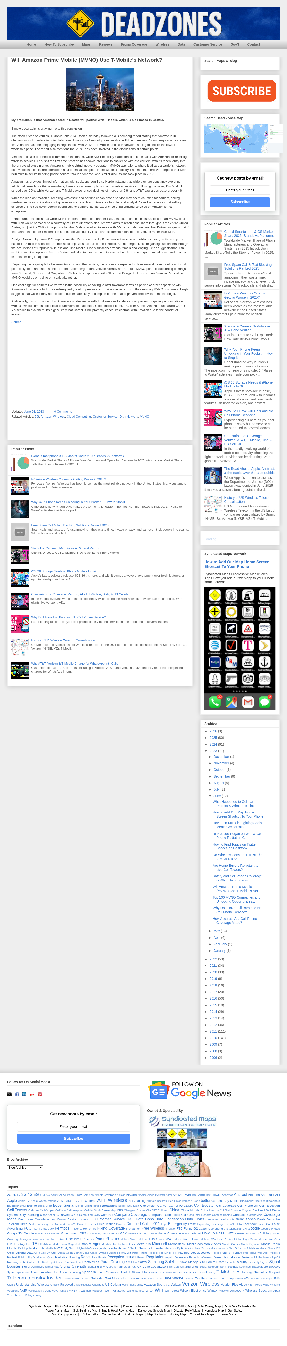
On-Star (51, 1252)
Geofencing (215, 1228)
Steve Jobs (140, 1272)
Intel (48, 1239)
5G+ (42, 1194)
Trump (230, 1278)
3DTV (16, 1195)
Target (250, 1272)
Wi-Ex (149, 1290)
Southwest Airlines (239, 1266)
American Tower (209, 1195)
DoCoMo (71, 1224)
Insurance (38, 1239)
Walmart (86, 1290)
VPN (72, 1290)
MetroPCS (144, 1244)
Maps (86, 44)
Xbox (276, 1290)
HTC (230, 1233)
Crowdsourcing (45, 1219)
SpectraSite (23, 1272)
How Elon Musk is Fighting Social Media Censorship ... (238, 825)
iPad (98, 1239)
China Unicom (210, 1210)
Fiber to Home (81, 1228)
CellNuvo (60, 1210)
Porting (225, 1252)
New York (200, 1248)
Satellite (171, 1262)
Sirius (123, 1266)
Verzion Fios (229, 1284)
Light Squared (252, 1239)
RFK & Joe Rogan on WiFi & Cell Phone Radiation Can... (237, 836)
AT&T (61, 1201)
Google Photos (270, 1228)
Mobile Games (231, 1244)
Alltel (169, 1194)
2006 (214, 1057)
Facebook (250, 1224)
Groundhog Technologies (103, 1233)
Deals (261, 1219)
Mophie (26, 1248)
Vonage (63, 1290)
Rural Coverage (113, 1262)
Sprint (87, 1272)
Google (254, 1228)
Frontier (171, 1228)
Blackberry (246, 1200)
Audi (131, 1201)
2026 (214, 731)
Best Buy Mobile (227, 1201)
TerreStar (77, 1278)
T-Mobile (226, 1271)
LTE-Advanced (46, 1244)
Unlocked (66, 1284)
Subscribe (240, 202)
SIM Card (106, 1266)
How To (208, 1233)
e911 (156, 1224)
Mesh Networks (111, 1244)
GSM (123, 1233)
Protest (12, 1257)
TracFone (201, 1278)
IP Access (87, 1239)
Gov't (235, 44)
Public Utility (25, 1257)
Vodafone (13, 1290)
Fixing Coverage (134, 44)
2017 (214, 992)
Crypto (81, 1219)
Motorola (38, 1248)
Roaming (13, 1262)
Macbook (61, 1244)
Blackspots (273, 1200)
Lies (230, 1239)
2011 (214, 1031)
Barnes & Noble (191, 1201)
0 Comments (63, 411)
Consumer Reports (199, 1214)
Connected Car (175, 1215)
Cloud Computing (79, 416)
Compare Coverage (130, 1215)
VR (77, 1290)
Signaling (93, 1266)
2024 (214, 744)
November (221, 763)
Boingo (32, 1205)
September (222, 776)
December (221, 757)
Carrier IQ (176, 1205)
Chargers (130, 1210)
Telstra (67, 1278)
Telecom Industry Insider (34, 1277)
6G (48, 1194)
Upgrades (98, 1284)
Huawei (240, 1233)
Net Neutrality (112, 1248)
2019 (214, 978)
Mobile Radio (270, 1244)
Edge (164, 1224)
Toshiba (190, 1278)
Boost (49, 1206)
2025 (214, 738)
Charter (141, 1210)
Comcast (107, 1215)
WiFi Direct (172, 1290)
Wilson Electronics (193, 1290)
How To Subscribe (59, 44)
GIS (226, 1228)
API (277, 1194)
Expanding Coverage (210, 1224)
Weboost (97, 1290)
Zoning (37, 1295)
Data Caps (145, 1219)
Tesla (87, 1278)
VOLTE (47, 1290)
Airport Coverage (105, 1194)
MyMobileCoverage (89, 1248)
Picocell (153, 1252)
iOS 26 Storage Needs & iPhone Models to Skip (64, 571)
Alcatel (161, 1195)
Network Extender (151, 1248)
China (174, 1210)
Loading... (211, 539)
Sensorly (253, 1262)
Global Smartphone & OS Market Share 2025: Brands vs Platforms (77, 456)
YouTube (12, 1295)
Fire (94, 1228)
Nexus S (243, 1248)
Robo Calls (27, 1262)
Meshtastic (129, 1244)
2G (9, 1195)
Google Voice (33, 1233)
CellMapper (47, 1210)
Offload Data (25, 1252)
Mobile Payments (250, 1244)
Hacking (142, 1233)
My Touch (70, 1248)
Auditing (140, 1201)
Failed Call (264, 1224)
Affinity (54, 1195)
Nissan (263, 1248)
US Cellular (113, 1284)
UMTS (11, 1284)
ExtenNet (230, 1224)
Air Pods (68, 1194)
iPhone (111, 1238)
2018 (214, 985)
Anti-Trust (267, 1195)
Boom (41, 1206)
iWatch (134, 1239)
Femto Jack (46, 1228)
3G (24, 1195)
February (220, 944)
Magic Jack (74, 1244)
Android (240, 1195)
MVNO (144, 416)
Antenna (254, 1195)
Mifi (184, 1244)
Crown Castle (66, 1219)
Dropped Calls (138, 1224)
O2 (278, 1248)
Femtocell (63, 1228)
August (219, 783)
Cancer (162, 1205)
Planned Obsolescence (194, 1252)
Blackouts (259, 1201)
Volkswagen (35, 1290)
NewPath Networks (217, 1248)
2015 (214, 1005)
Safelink (132, 1262)
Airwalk (152, 1194)
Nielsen (254, 1248)
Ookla (61, 1252)
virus (266, 1284)
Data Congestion (169, 1219)
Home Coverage (169, 1233)
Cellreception (75, 1210)
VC (168, 1284)
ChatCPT (151, 1210)
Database (211, 1219)
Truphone (240, 1278)
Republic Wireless (200, 1257)
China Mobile (190, 1210)
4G (30, 1195)
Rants (86, 1257)
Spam (11, 1272)
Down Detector (86, 1224)
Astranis (52, 1201)
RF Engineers (262, 1257)
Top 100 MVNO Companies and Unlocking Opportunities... (236, 899)
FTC (180, 1228)
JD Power (157, 1239)
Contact (253, 44)
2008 (214, 1051)
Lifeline (238, 1239)
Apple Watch (39, 1200)
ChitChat (225, 1210)
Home (31, 44)
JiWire (169, 1239)
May (217, 931)
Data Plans (194, 1219)
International (59, 1239)
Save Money (189, 1262)
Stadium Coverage (106, 1272)
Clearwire (63, 1215)
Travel (213, 1278)
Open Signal (74, 1252)
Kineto (186, 1239)
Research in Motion (226, 1257)
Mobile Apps (212, 1244)
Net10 (126, 1248)
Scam (220, 1262)
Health (153, 1233)
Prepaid (236, 1252)
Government (69, 1233)
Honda (186, 1233)
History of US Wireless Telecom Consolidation (63, 640)
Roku (38, 1262)
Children (163, 1210)
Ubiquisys (266, 1278)
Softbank (213, 1266)
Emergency (177, 1224)
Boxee (79, 1205)
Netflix (134, 1248)
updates (86, 1284)
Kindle (178, 1239)
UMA (276, 1278)
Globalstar (235, 1228)
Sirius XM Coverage (142, 1266)
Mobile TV (14, 1248)
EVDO (192, 1224)
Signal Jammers (32, 1266)
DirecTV (25, 1224)
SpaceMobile (260, 1266)
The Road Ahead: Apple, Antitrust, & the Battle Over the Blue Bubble (249, 471)
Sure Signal (186, 1272)
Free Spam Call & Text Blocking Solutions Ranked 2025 (70, 525)
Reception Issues (121, 1257)
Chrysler (247, 1210)
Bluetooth (13, 1205)
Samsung (156, 1262)
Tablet (241, 1272)
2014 (214, 1011)
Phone (143, 1252)
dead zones (246, 1219)
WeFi (108, 1290)
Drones (120, 1224)
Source (16, 322)
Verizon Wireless (200, 1283)
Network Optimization (179, 1248)
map (85, 1244)
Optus (85, 1253)
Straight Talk (156, 1272)
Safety (142, 1262)
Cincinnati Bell (262, 1210)
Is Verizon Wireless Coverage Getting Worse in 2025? (68, 479)
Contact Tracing (222, 1214)
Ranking (74, 1257)
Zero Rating (25, 1295)
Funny (188, 1228)
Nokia (271, 1248)
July (216, 789)
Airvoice (142, 1195)
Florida (130, 1228)
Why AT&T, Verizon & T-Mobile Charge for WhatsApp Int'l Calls (74, 663)
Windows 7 (237, 1290)
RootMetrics (90, 1262)
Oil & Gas (40, 1253)
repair (169, 1257)
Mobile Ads (195, 1244)
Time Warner (173, 1278)
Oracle (94, 1253)
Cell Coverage (226, 1205)
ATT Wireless (112, 1200)
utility (140, 1284)
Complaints (156, 1215)
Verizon (176, 1284)
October (219, 770)
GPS (83, 1233)
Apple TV (24, 1200)
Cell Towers (17, 1210)
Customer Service (207, 44)
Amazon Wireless (53, 416)
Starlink (125, 1272)
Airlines (89, 1194)
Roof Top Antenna (52, 1262)
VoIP (23, 1290)
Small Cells (173, 1267)
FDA (35, 1228)
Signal (264, 1262)
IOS (70, 1239)
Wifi (159, 1290)
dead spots (226, 1219)
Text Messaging (116, 1278)
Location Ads (271, 1239)
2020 (214, 972)
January (219, 951)
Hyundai (250, 1233)
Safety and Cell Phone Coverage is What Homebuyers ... (237, 878)
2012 (214, 1025)
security (242, 1262)
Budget (122, 1206)
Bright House (92, 1205)
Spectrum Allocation (44, 1272)
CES (120, 1210)
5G (37, 416)
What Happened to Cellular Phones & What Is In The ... (235, 804)
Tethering (97, 1278)
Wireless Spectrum (258, 1290)
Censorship (109, 1210)
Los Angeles (21, 1244)
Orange (103, 1252)
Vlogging (275, 1284)
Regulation (155, 1257)
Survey (210, 1272)
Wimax (212, 1290)
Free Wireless (153, 1228)
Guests (132, 1233)
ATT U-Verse (87, 1201)
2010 (214, 1038)
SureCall (200, 1272)
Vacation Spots (154, 1284)
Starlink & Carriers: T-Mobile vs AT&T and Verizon (65, 548)
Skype (161, 1266)
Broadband (109, 1205)
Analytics (227, 1194)
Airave (79, 1195)
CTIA (90, 1219)
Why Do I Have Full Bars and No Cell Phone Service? (68, 617)
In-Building (263, 1233)
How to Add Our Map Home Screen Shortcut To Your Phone (236, 564)
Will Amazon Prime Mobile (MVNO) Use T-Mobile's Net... (237, 889)
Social (203, 1266)
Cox (20, 1219)
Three (131, 1278)
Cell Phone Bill (247, 1205)
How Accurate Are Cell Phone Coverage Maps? (235, 921)
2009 (214, 1044)
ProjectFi (274, 1252)
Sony (223, 1266)
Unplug (78, 1284)
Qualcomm (40, 1257)
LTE (33, 1244)
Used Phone (129, 1284)
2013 (214, 1018)
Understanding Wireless (32, 1284)
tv (247, 1278)
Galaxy (203, 1228)
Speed (64, 1272)
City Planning (29, 1215)
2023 (214, 751)
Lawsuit (197, 1239)
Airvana (131, 1195)
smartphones (189, 1266)
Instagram (26, 1239)
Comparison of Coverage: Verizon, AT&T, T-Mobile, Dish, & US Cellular (80, 594)
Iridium (125, 1239)
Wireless (162, 44)
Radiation (61, 1257)
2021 (214, 965)
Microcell (159, 1244)
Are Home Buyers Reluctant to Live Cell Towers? (235, 868)
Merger (94, 1244)
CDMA (188, 1205)
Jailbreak (145, 1239)
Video (243, 1284)
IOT (76, 1239)
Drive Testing (106, 1224)
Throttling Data (145, 1278)
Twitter (255, 1278)
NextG (233, 1248)
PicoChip (165, 1252)
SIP (116, 1267)
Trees (221, 1278)
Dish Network (128, 416)
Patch (135, 1253)
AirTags (121, 1195)
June (217, 796)
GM (245, 1228)
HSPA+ (221, 1233)
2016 (214, 998)
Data (181, 44)
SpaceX (274, 1266)
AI (60, 1194)
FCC (28, 1228)
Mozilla (49, 1248)
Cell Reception (269, 1205)
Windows (224, 1290)
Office (10, 1252)
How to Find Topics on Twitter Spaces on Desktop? (235, 846)
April (217, 938)
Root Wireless (73, 1262)
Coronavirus (254, 1214)
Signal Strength (73, 1266)
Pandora (125, 1252)
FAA (239, 1224)
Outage (113, 1252)
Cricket (29, 1219)
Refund (141, 1257)
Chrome (236, 1210)
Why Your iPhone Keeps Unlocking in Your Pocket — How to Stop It (78, 502)
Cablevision (148, 1205)
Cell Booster (204, 1205)
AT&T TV (71, 1200)
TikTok (158, 1278)
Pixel (174, 1253)
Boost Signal (63, 1205)
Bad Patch (174, 1200)
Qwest (50, 1257)
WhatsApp (118, 1290)
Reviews (106, 44)
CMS (97, 1214)
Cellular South (92, 1210)
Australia (151, 1201)
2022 (214, 959)
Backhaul (162, 1201)
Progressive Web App (255, 1253)
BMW (23, 1206)
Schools (231, 1262)
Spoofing (75, 1272)
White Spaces (135, 1290)
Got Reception (52, 1233)
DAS (130, 1219)
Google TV (14, 1233)
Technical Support (267, 1272)
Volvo (55, 1290)
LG (225, 1239)
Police (215, 1252)
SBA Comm (207, 1262)
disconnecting (40, 1224)
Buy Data (133, 1205)
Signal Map (52, 1266)
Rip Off (276, 1257)
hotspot (196, 1233)
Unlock (54, 1284)
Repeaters (181, 1257)
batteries (208, 1201)
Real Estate (99, 1257)
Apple (12, 1201)
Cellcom (33, 1210)
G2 (195, 1228)
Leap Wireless (213, 1239)
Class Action (47, 1214)
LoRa (10, 1244)
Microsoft (174, 1244)
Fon (138, 1228)
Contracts (239, 1215)
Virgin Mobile (255, 1284)
